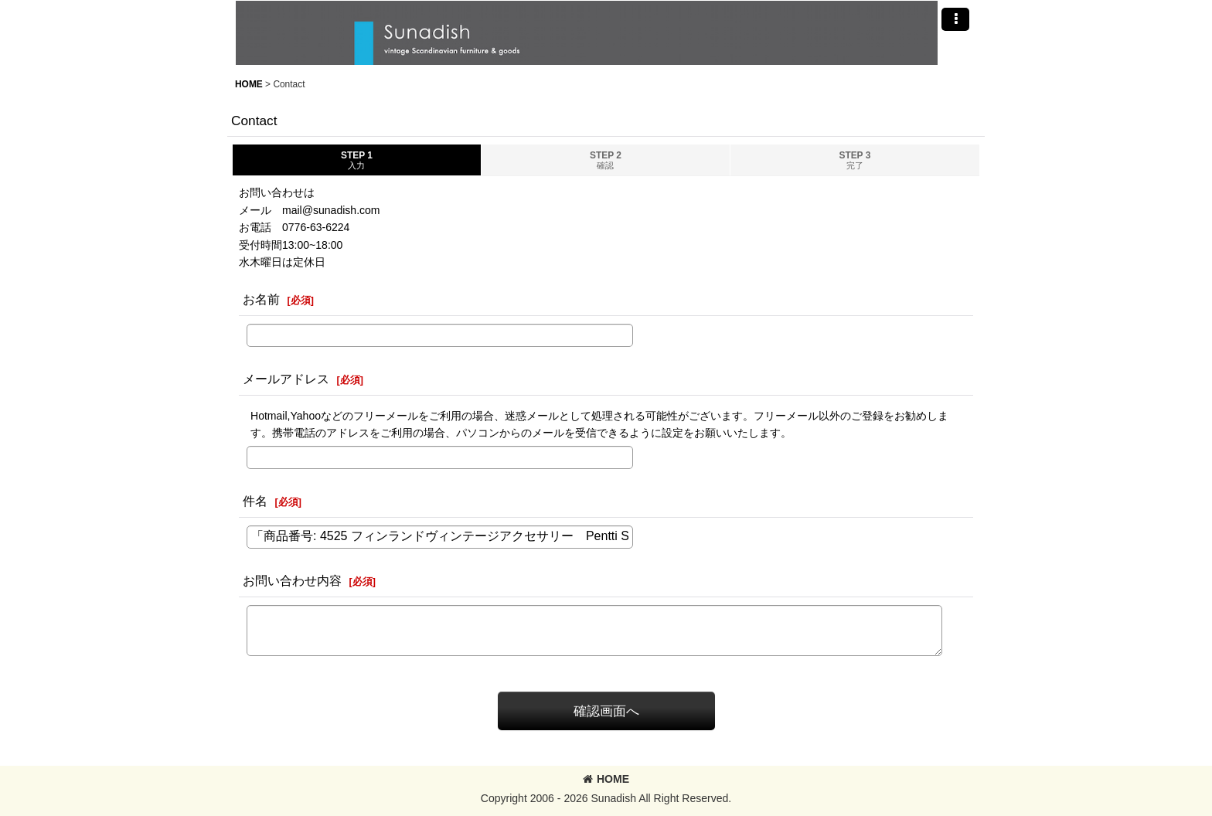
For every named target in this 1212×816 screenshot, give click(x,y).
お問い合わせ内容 (292, 580)
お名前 (261, 299)
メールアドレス (286, 379)
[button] (955, 19)
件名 (255, 501)
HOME (606, 779)
